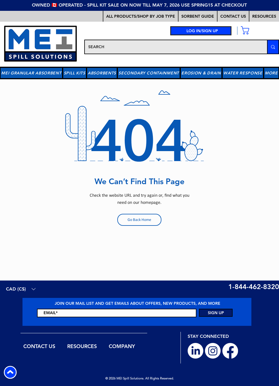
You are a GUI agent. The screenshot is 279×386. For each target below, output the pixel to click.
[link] (254, 30)
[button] (197, 16)
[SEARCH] (171, 47)
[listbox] (20, 289)
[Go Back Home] (139, 220)
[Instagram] (213, 351)
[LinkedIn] (195, 351)
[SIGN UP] (216, 313)
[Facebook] (230, 351)
